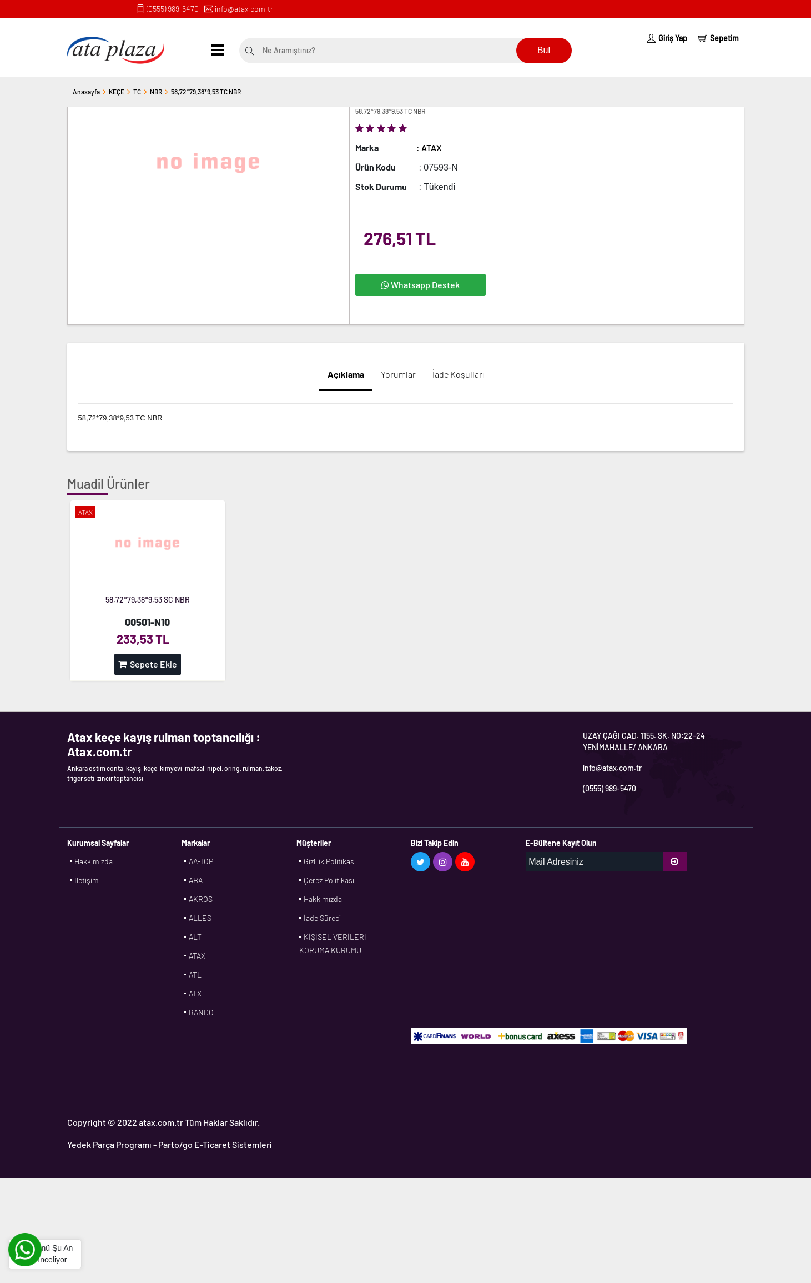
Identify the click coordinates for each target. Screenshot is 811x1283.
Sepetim (718, 38)
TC (137, 92)
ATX (195, 993)
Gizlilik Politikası (330, 861)
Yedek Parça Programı (109, 1144)
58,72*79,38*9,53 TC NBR (206, 92)
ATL (195, 974)
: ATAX (429, 147)
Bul (543, 50)
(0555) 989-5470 (173, 8)
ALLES (200, 918)
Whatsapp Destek (420, 284)
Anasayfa (86, 92)
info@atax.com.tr (244, 8)
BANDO (201, 1012)
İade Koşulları (458, 374)
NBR (156, 92)
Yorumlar (398, 374)
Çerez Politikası (329, 880)
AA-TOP (201, 861)
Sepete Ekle (147, 664)
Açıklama (346, 374)
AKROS (201, 899)
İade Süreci (322, 918)
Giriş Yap (667, 38)
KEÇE (116, 92)
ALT (195, 936)
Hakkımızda (93, 861)
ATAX (197, 955)
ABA (196, 880)
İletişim (86, 880)
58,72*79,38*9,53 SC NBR (147, 599)
